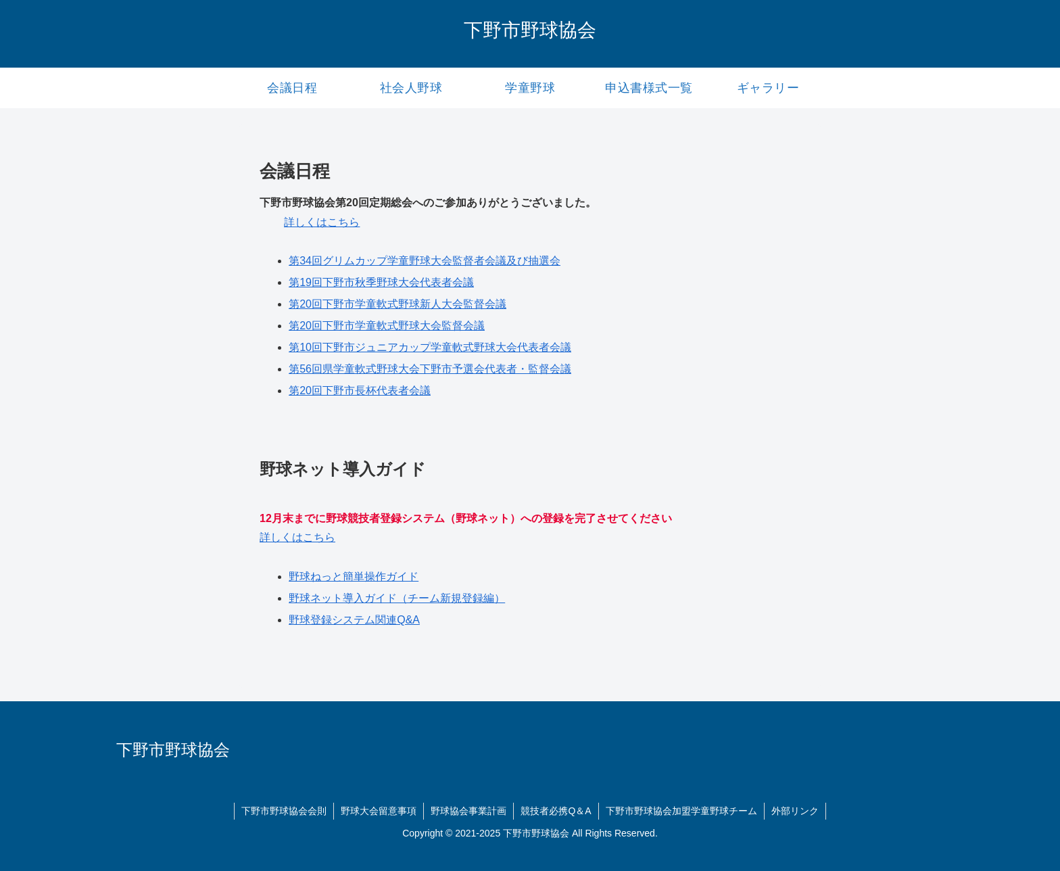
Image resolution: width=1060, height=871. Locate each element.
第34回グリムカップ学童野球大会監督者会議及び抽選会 (424, 260)
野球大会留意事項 (378, 810)
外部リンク (795, 810)
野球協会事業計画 (468, 810)
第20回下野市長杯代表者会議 (360, 390)
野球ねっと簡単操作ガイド (353, 576)
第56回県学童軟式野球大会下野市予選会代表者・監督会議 (430, 369)
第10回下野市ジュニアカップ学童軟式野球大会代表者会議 (430, 347)
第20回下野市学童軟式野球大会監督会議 (387, 325)
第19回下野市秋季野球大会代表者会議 (381, 282)
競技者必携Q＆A (556, 810)
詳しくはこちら (322, 222)
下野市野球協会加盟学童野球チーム (681, 810)
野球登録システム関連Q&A (354, 620)
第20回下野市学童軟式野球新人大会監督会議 (397, 304)
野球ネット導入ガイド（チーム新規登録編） (397, 598)
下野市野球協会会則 (284, 810)
